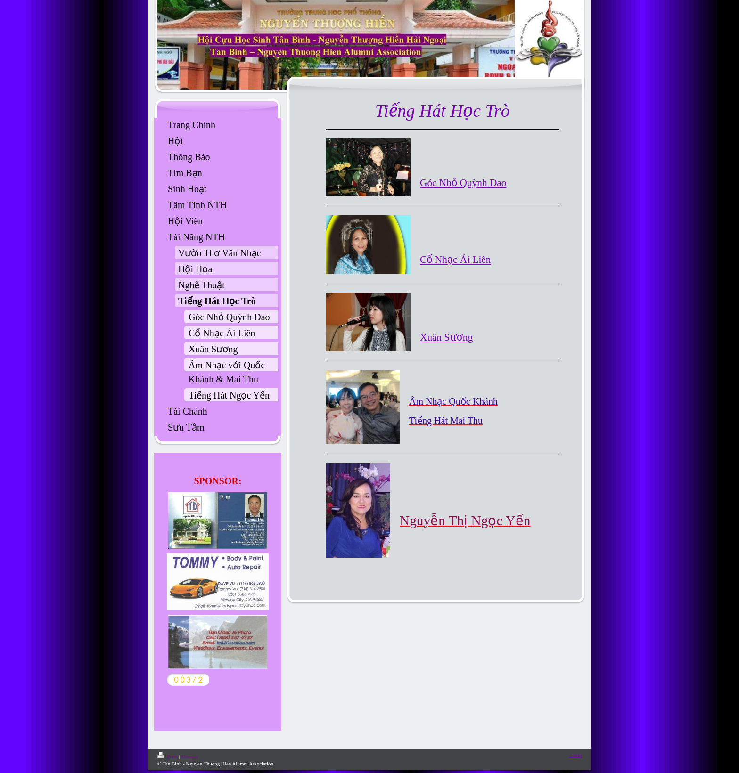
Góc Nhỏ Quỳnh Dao (463, 182)
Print (168, 756)
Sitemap (189, 756)
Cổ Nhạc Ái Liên (455, 259)
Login (575, 755)
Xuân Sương (446, 337)
